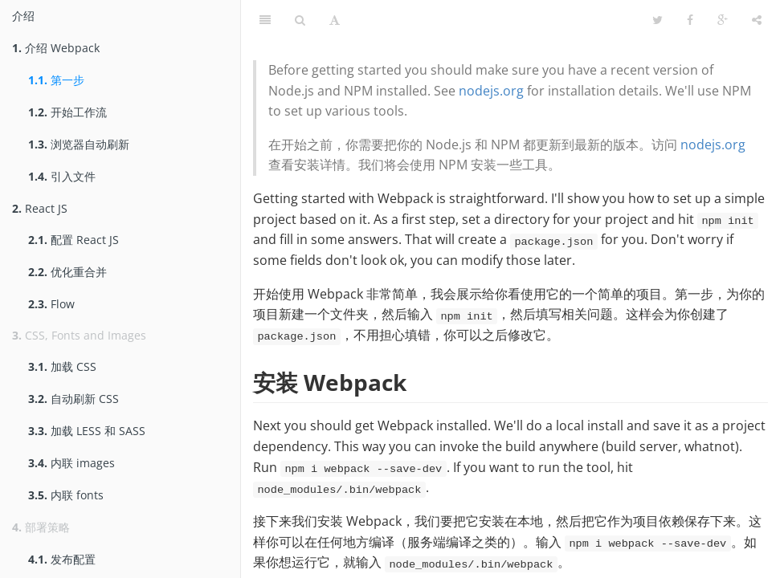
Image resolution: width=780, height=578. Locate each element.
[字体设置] (334, 20)
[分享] (757, 20)
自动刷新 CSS (73, 398)
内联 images (71, 462)
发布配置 (62, 559)
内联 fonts (66, 495)
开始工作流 (67, 112)
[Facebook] (690, 20)
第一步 (56, 80)
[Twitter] (657, 20)
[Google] (722, 20)
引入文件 (62, 176)
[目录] (265, 20)
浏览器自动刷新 (78, 144)
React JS (39, 208)
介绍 (23, 15)
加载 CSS (62, 366)
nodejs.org (491, 91)
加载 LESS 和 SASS (86, 430)
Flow (51, 303)
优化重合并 (67, 271)
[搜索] (300, 20)
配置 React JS (73, 239)
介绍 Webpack (56, 47)
